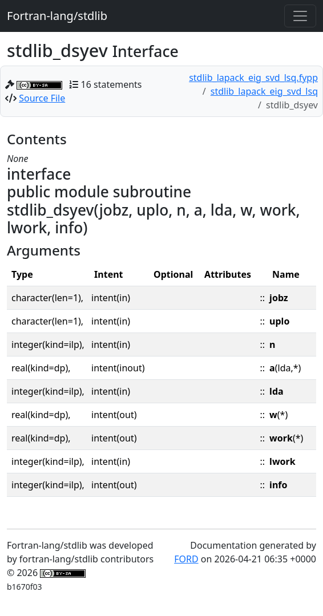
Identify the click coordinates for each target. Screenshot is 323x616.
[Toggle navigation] (300, 16)
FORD (186, 559)
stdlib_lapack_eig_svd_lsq (264, 91)
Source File (42, 98)
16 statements (111, 84)
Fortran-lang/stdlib (57, 15)
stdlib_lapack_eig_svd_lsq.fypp (253, 77)
